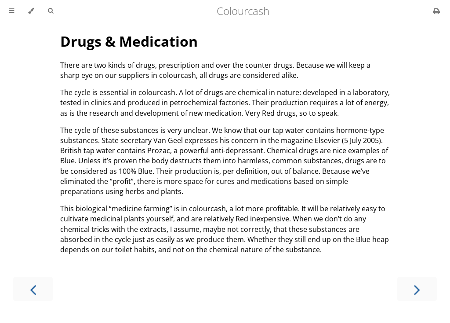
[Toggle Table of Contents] (11, 11)
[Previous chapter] (33, 289)
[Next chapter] (417, 289)
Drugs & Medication (129, 41)
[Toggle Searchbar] (50, 11)
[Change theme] (31, 11)
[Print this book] (436, 11)
